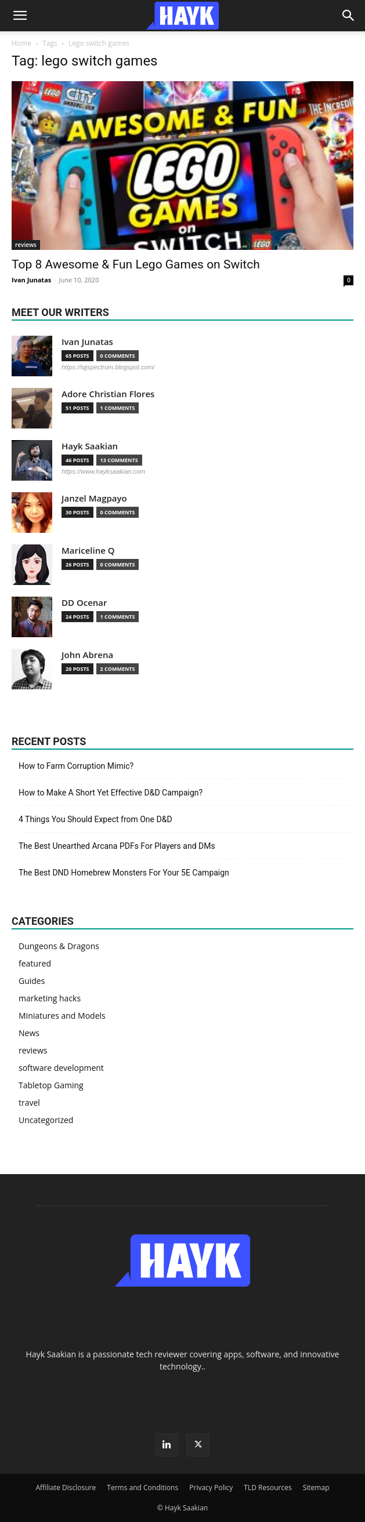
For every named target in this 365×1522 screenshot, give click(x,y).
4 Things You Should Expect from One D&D (95, 819)
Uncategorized (46, 1119)
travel (29, 1102)
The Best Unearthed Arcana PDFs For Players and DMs (117, 846)
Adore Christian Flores (108, 393)
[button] (19, 15)
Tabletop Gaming (51, 1085)
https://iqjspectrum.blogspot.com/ (108, 367)
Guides (32, 980)
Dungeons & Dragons (59, 945)
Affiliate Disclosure (66, 1487)
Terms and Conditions (142, 1487)
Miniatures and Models (62, 1015)
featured (35, 963)
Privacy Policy (211, 1487)
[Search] (349, 15)
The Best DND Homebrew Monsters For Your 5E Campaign (124, 872)
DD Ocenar (84, 602)
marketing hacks (50, 998)
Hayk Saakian (90, 446)
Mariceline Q (88, 550)
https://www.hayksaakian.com (103, 471)
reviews (26, 245)
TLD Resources (267, 1487)
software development (61, 1067)
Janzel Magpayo (94, 498)
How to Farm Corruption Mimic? (76, 766)
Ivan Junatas (31, 279)
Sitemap (316, 1487)
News (29, 1032)
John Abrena (87, 654)
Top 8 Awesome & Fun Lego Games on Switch (136, 264)
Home (21, 43)
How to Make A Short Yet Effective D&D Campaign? (111, 792)
